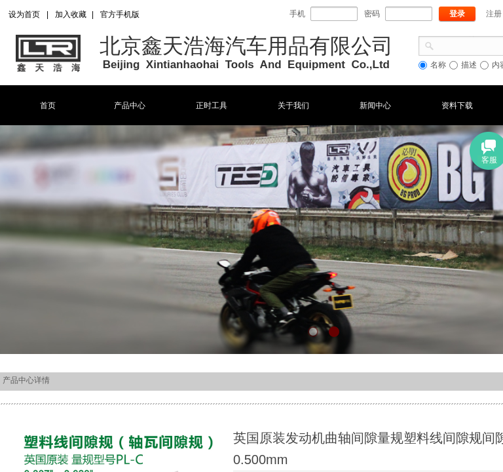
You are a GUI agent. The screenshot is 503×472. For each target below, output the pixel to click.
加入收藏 (70, 14)
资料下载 (457, 105)
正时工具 (211, 105)
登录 (457, 13)
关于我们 (293, 105)
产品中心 (129, 105)
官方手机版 (120, 14)
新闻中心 (375, 105)
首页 (48, 105)
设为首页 (24, 14)
